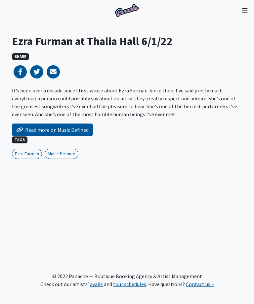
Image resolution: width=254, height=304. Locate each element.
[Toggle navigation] (244, 11)
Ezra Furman (27, 154)
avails (96, 284)
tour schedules (129, 284)
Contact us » (200, 284)
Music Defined (61, 154)
